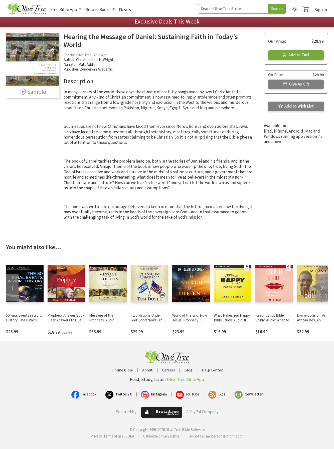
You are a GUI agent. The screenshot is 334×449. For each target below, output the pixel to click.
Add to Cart (295, 55)
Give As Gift (296, 84)
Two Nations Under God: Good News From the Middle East (148, 320)
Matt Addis (86, 64)
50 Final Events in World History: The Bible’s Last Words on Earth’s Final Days (24, 322)
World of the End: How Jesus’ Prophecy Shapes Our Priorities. (189, 320)
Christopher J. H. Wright (94, 60)
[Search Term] (233, 9)
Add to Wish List (296, 106)
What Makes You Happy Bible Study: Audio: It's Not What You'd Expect (232, 320)
